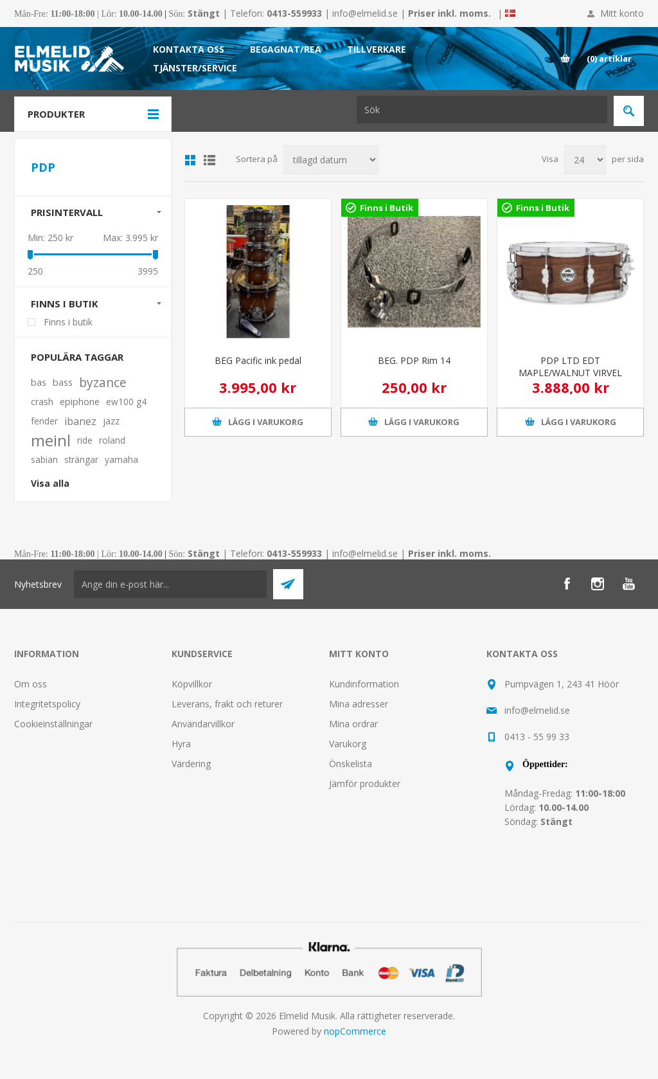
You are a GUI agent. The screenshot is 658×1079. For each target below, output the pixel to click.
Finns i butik (64, 303)
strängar (81, 459)
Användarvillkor (203, 724)
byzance (103, 382)
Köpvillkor (192, 684)
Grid (190, 160)
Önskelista (350, 763)
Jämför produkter (364, 783)
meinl (51, 440)
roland (112, 440)
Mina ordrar (353, 724)
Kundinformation (364, 684)
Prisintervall (67, 212)
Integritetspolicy (47, 704)
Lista (209, 160)
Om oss (30, 684)
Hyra (181, 744)
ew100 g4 (126, 401)
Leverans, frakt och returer (227, 704)
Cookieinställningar (53, 724)
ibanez (80, 421)
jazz (111, 421)
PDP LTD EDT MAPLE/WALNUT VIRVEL (570, 366)
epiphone (80, 401)
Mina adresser (358, 704)
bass (63, 382)
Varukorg (347, 744)
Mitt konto (622, 13)
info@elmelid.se (365, 13)
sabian (44, 459)
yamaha (121, 459)
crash (42, 401)
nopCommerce (355, 1031)
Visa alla (50, 483)
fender (44, 421)
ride (85, 440)
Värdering (191, 763)
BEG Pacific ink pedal (258, 360)
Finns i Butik (386, 207)
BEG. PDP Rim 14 (414, 360)
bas (38, 382)
